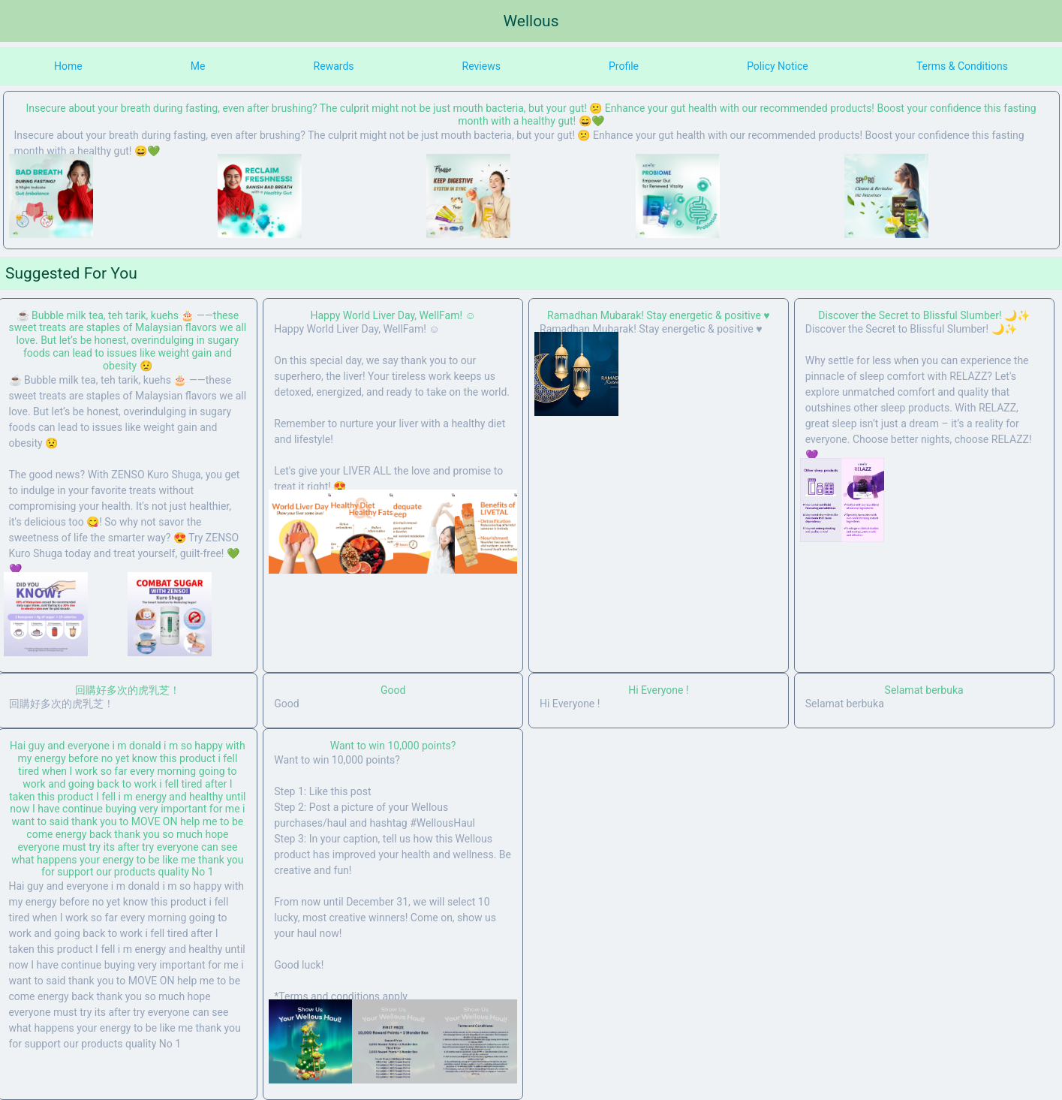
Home (68, 66)
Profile (624, 66)
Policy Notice (777, 66)
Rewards (334, 66)
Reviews (481, 66)
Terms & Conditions (962, 66)
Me (198, 66)
